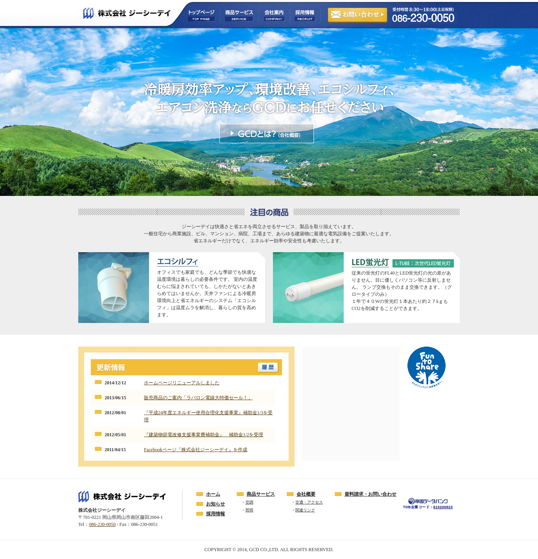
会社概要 (306, 494)
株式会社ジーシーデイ (126, 13)
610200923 (443, 507)
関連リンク (305, 510)
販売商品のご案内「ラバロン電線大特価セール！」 (198, 397)
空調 (249, 502)
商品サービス (261, 494)
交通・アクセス (309, 502)
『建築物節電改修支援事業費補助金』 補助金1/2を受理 (203, 434)
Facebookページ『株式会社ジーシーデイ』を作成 (195, 449)
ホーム (213, 494)
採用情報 (215, 514)
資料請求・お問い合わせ (370, 494)
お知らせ (215, 504)
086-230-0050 (102, 524)
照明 (249, 510)
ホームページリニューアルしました (181, 383)
